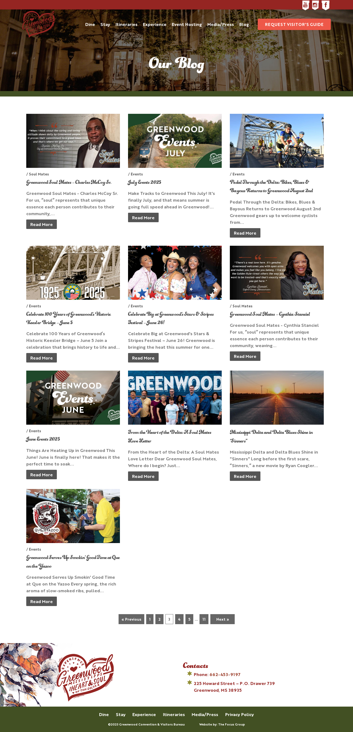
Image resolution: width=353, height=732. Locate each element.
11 (203, 619)
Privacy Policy (239, 714)
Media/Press (205, 714)
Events (137, 174)
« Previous (131, 619)
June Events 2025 (43, 439)
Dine (104, 714)
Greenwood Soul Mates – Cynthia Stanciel (270, 315)
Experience (144, 714)
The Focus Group (231, 724)
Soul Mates (39, 174)
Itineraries (174, 714)
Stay (121, 714)
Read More (41, 224)
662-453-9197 (225, 674)
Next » (222, 619)
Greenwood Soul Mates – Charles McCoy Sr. (68, 183)
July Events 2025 (144, 183)
